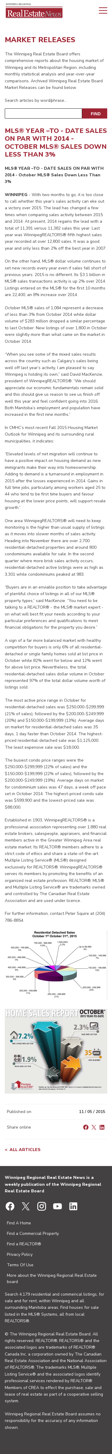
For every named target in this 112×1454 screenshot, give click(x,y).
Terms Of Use (20, 1265)
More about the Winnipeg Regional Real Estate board (52, 1279)
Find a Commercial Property (33, 1233)
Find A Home (19, 1223)
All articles (25, 1150)
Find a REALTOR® (24, 1244)
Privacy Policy (20, 1254)
